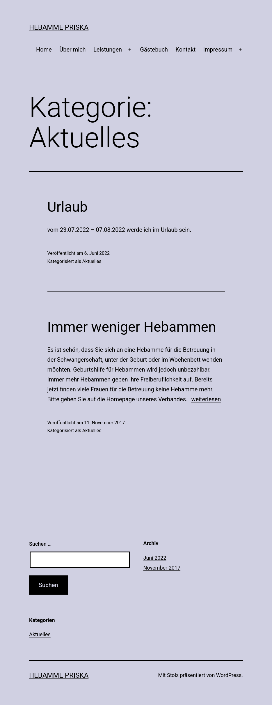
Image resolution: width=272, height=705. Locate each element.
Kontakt (185, 49)
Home (44, 49)
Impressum (218, 49)
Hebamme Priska (58, 27)
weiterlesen (206, 399)
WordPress (228, 675)
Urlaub (67, 207)
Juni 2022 (154, 558)
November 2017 (162, 568)
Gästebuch (154, 49)
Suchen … (40, 544)
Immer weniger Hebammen (131, 327)
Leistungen (107, 49)
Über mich (72, 49)
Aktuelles (92, 261)
